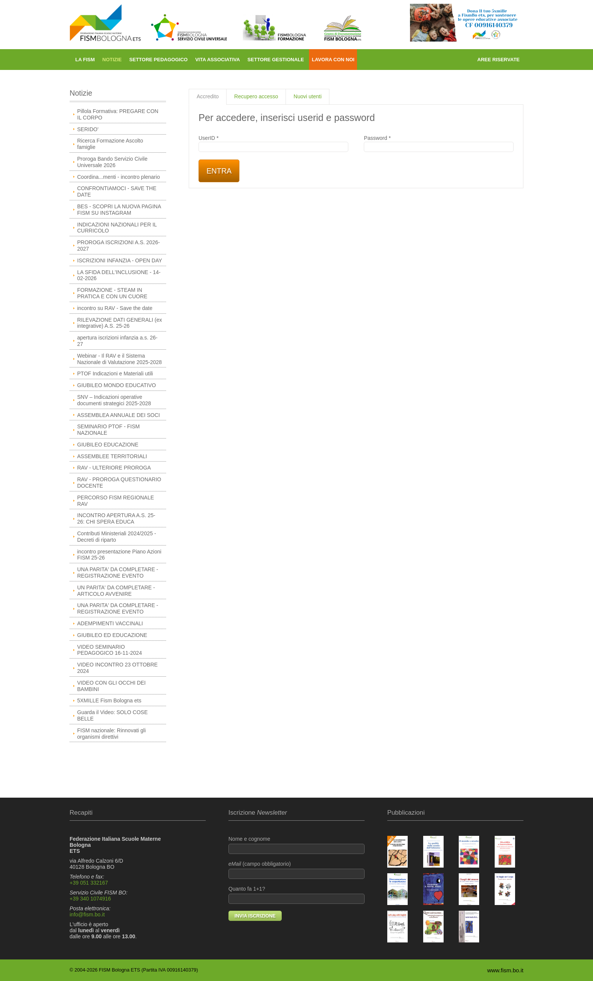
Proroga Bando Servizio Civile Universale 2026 (112, 162)
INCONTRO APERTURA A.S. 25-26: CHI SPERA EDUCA (116, 518)
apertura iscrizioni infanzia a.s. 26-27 (117, 341)
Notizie (112, 59)
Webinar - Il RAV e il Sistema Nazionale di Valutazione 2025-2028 (119, 359)
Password (439, 143)
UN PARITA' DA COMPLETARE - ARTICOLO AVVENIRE (116, 590)
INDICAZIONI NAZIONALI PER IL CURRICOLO (117, 228)
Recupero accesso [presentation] (256, 96)
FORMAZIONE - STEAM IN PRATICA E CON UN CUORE (112, 293)
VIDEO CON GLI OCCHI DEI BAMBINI (111, 686)
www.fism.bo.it (505, 970)
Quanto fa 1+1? (296, 895)
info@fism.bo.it (87, 914)
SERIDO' (87, 129)
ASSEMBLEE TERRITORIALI (112, 456)
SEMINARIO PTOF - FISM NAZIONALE (108, 429)
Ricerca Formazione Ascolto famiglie (110, 144)
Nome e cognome (296, 845)
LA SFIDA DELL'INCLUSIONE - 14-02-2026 (119, 275)
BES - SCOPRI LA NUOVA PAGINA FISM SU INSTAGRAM (119, 209)
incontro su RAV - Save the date (114, 308)
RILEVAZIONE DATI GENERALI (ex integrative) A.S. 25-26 (119, 323)
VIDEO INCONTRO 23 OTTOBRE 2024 (117, 668)
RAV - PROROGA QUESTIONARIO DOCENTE (119, 482)
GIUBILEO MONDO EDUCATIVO (116, 385)
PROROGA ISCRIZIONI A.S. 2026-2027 (118, 245)
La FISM (85, 59)
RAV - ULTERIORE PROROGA (114, 468)
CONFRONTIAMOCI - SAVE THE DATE (117, 191)
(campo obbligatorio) (296, 870)
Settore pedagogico (158, 59)
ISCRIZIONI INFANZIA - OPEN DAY (119, 260)
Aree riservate (498, 59)
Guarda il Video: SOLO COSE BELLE (112, 715)
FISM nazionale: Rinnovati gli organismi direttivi (111, 733)
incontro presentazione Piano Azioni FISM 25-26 (119, 555)
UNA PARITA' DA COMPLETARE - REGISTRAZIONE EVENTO (117, 572)
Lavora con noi (333, 59)
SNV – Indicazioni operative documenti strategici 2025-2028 (114, 400)
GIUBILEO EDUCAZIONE (107, 445)
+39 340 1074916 (90, 899)
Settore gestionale (275, 59)
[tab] (208, 97)
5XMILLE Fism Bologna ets (109, 700)
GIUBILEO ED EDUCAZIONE (112, 635)
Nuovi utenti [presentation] (307, 96)
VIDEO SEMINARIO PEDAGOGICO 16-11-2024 (109, 650)
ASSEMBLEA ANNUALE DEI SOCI (118, 415)
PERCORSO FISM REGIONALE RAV (115, 500)
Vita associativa (217, 59)
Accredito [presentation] (208, 96)
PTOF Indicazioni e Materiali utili (115, 373)
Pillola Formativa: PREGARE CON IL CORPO (117, 114)
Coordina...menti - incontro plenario (118, 177)
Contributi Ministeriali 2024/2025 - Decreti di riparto (116, 536)
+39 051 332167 (89, 883)
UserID (273, 143)
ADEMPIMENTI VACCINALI (110, 623)
